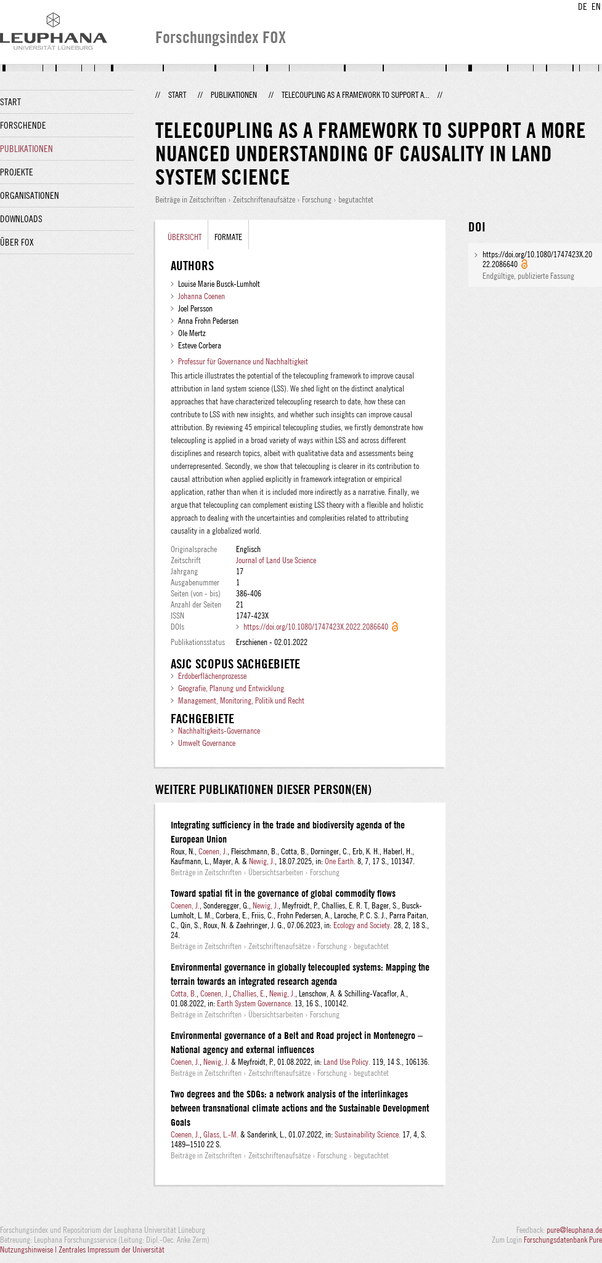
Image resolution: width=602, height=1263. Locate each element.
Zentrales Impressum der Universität (112, 1249)
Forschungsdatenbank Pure (563, 1240)
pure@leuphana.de (574, 1230)
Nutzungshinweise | (29, 1249)
